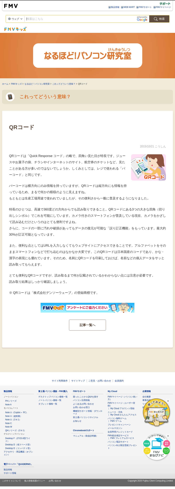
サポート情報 (10, 473)
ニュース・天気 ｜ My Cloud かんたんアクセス (122, 413)
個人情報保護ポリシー (34, 481)
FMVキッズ (16, 84)
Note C (8, 423)
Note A (8, 404)
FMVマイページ (163, 7)
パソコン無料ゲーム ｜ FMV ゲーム (117, 419)
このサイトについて (11, 481)
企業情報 (146, 391)
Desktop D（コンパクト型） (18, 448)
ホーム (5, 84)
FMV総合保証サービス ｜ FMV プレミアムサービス (121, 437)
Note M (8, 427)
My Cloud (112, 391)
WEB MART (129, 7)
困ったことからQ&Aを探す (85, 396)
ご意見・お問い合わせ (99, 380)
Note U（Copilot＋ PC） (16, 412)
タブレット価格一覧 (47, 404)
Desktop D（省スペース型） (18, 444)
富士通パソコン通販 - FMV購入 (53, 391)
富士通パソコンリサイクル (85, 417)
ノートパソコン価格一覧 (49, 400)
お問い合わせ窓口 (81, 407)
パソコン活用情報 (81, 400)
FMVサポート (145, 7)
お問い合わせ (55, 481)
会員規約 (119, 380)
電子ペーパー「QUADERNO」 (18, 464)
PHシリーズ (11, 401)
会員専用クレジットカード (120, 432)
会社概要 (146, 396)
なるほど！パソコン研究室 (37, 84)
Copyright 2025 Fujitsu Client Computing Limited (150, 481)
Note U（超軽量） (13, 416)
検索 (159, 19)
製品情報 (115, 7)
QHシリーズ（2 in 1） (15, 430)
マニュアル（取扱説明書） (85, 436)
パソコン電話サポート (118, 442)
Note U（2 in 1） (13, 419)
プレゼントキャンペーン (119, 424)
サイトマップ (78, 380)
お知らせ (77, 421)
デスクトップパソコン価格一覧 (53, 396)
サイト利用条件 (60, 380)
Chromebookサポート (83, 430)
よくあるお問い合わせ (83, 404)
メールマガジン (115, 428)
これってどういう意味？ (63, 84)
